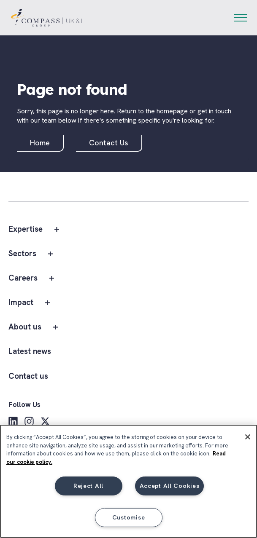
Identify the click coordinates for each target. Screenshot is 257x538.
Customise (128, 517)
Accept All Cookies (170, 486)
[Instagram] (29, 421)
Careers (23, 278)
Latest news (29, 351)
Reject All (88, 486)
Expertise (25, 229)
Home (40, 142)
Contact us (28, 376)
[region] (128, 481)
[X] (45, 421)
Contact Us (108, 142)
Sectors (22, 253)
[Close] (247, 437)
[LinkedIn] (13, 421)
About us (24, 327)
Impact (20, 302)
